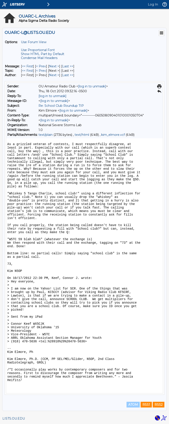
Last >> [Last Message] (67, 66)
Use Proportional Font (38, 50)
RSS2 (158, 405)
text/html (82, 135)
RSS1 (146, 405)
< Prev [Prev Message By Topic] (41, 71)
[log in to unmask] (92, 86)
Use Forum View (33, 42)
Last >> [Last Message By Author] (67, 75)
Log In (153, 4)
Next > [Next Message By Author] (54, 75)
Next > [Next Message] (54, 66)
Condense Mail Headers (39, 58)
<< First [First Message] (27, 66)
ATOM (133, 405)
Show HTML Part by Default (42, 54)
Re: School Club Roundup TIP (61, 106)
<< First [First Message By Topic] (27, 71)
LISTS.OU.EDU (13, 418)
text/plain (46, 135)
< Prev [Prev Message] (41, 66)
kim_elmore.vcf (113, 135)
